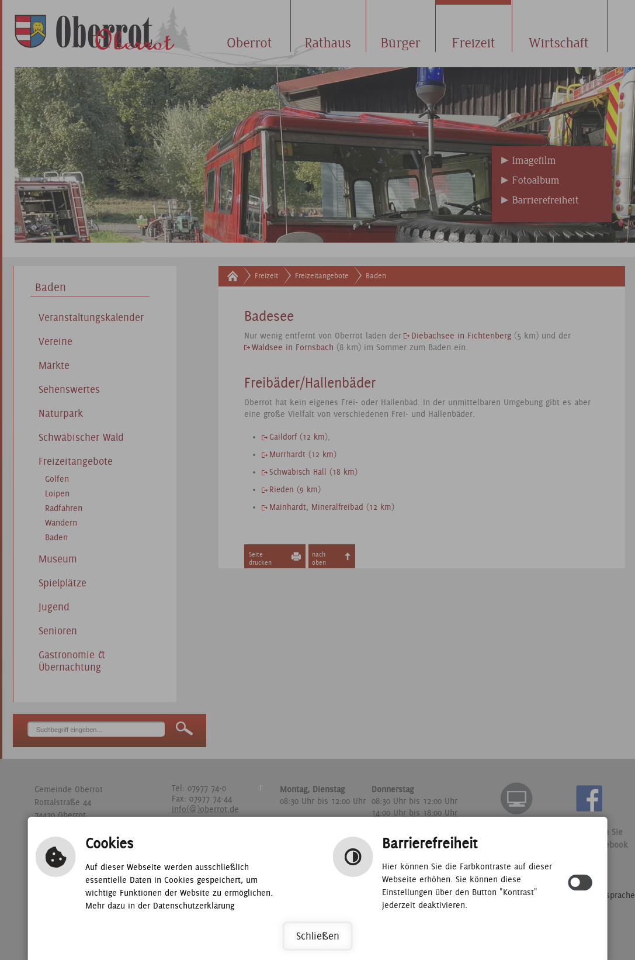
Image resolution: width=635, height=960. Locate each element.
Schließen (317, 936)
